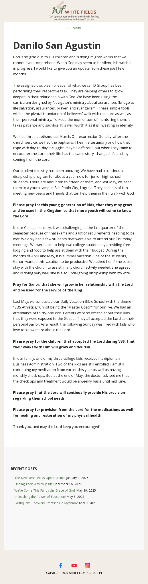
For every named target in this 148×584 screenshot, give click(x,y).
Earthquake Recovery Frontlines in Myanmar (46, 503)
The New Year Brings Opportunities (39, 478)
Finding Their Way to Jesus (33, 484)
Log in (97, 573)
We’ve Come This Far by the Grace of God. (44, 490)
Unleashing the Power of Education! (40, 496)
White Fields (74, 11)
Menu (77, 27)
